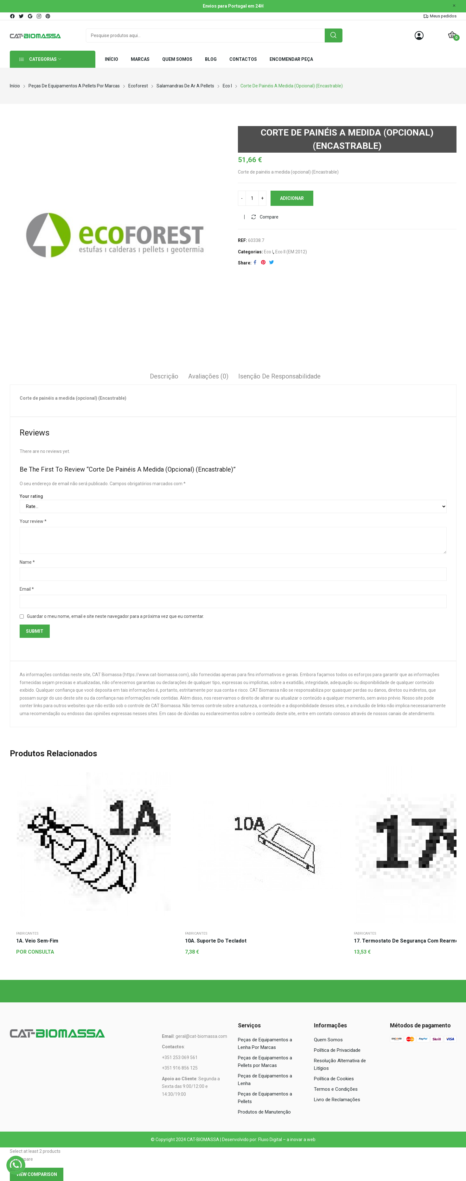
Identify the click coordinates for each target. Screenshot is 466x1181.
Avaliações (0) (208, 376)
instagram (39, 16)
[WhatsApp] (15, 1165)
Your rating (31, 496)
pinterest (48, 16)
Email (27, 589)
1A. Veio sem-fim (37, 941)
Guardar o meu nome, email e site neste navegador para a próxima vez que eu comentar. (115, 616)
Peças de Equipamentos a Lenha (265, 1079)
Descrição (164, 376)
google (30, 16)
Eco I (268, 251)
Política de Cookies (334, 1079)
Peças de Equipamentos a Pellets (265, 1097)
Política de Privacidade (337, 1050)
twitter (21, 16)
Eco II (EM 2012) (291, 251)
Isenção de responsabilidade (279, 376)
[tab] (164, 377)
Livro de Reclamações (337, 1099)
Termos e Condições (336, 1089)
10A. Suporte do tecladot (215, 941)
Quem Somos (328, 1040)
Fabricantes (27, 933)
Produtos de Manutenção (264, 1112)
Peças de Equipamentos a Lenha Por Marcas (265, 1043)
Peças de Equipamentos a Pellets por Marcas (265, 1061)
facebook (13, 16)
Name (27, 562)
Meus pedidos (443, 16)
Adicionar (292, 198)
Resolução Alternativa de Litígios (340, 1064)
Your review (33, 521)
